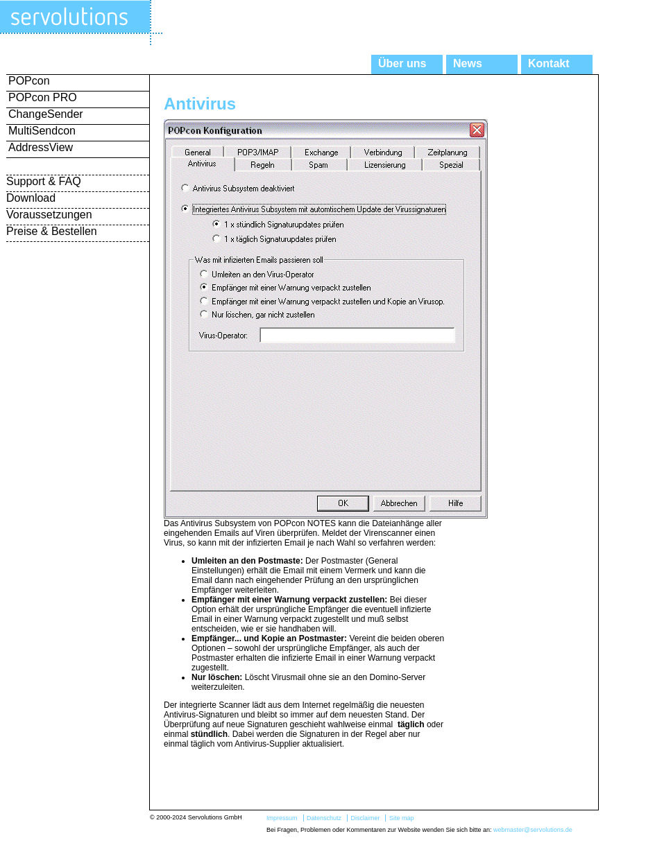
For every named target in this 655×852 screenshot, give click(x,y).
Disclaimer (365, 818)
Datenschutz (324, 818)
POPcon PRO (42, 97)
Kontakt (549, 63)
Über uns (402, 63)
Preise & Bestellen (51, 231)
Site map (401, 818)
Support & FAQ (43, 181)
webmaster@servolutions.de (532, 829)
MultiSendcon (42, 131)
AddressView (40, 147)
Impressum (282, 818)
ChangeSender (45, 114)
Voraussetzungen (49, 214)
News (467, 63)
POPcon (29, 81)
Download (31, 198)
